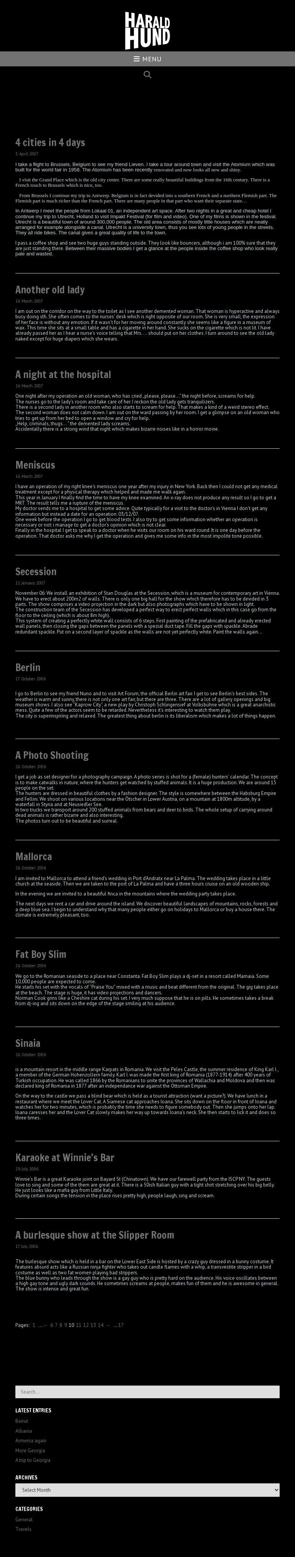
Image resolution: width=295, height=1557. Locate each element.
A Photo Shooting (52, 755)
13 (93, 1325)
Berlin (27, 667)
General (24, 1519)
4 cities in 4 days (50, 142)
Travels (23, 1529)
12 (86, 1325)
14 (100, 1325)
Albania (23, 1431)
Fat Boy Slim (40, 954)
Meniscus (35, 465)
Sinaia (27, 1043)
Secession (35, 572)
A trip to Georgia (32, 1460)
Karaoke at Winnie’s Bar (64, 1157)
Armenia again (30, 1440)
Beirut (21, 1421)
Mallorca (33, 856)
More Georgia (30, 1450)
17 (121, 1325)
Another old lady (50, 290)
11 (78, 1325)
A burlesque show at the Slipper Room (94, 1235)
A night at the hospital (63, 374)
